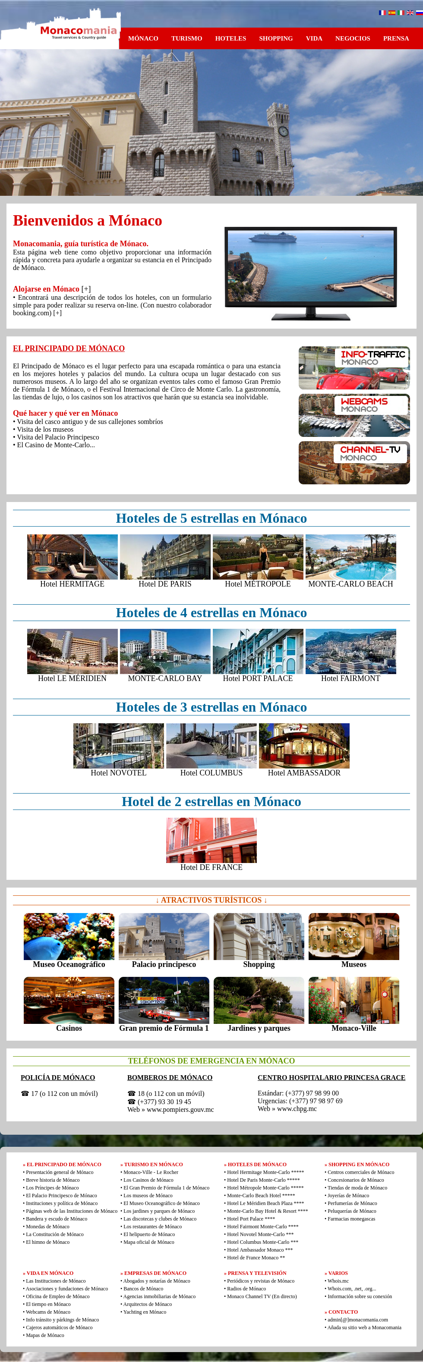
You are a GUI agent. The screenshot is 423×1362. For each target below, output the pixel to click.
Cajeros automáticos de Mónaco (59, 1327)
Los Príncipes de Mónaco (52, 1188)
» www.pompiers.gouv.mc (178, 1109)
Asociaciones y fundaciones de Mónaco (67, 1289)
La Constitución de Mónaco (55, 1234)
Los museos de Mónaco (148, 1196)
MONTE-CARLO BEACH (350, 584)
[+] (86, 289)
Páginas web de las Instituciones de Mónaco (71, 1211)
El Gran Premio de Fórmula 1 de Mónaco (166, 1188)
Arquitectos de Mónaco (147, 1304)
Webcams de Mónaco (48, 1312)
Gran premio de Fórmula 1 (164, 1028)
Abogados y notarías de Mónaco (156, 1281)
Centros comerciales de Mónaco (361, 1172)
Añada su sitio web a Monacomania (363, 1327)
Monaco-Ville (353, 1028)
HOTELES (230, 38)
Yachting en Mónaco (144, 1312)
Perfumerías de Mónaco (352, 1203)
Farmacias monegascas (351, 1219)
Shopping (259, 964)
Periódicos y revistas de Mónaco (260, 1281)
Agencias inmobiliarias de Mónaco (159, 1296)
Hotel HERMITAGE (72, 584)
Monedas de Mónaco (47, 1227)
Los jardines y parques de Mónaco (159, 1211)
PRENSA (396, 38)
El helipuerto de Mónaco (149, 1234)
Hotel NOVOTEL (118, 773)
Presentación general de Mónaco (59, 1172)
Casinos (69, 1028)
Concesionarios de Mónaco (356, 1180)
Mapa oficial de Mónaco (148, 1242)
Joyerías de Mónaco (348, 1196)
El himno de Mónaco (47, 1242)
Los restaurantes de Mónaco (152, 1227)
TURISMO (186, 38)
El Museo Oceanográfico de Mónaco (161, 1203)
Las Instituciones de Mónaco (55, 1281)
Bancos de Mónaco (143, 1289)
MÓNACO (143, 38)
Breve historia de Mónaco (52, 1180)
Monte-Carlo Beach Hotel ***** (261, 1196)
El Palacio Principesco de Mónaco (61, 1196)
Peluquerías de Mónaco (352, 1211)
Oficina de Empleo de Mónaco (57, 1296)
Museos (353, 964)
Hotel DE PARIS (165, 584)
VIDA (314, 38)
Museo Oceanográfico (69, 964)
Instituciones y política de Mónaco (62, 1203)
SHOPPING (276, 38)
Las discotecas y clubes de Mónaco (159, 1219)
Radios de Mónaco (246, 1289)
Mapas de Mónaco (45, 1335)
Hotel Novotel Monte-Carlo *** (260, 1234)
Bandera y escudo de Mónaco (56, 1219)
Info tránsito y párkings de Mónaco (62, 1320)
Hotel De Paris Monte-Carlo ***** (263, 1180)
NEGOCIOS (352, 38)
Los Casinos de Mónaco (148, 1180)
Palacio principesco (164, 964)
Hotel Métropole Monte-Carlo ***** (265, 1188)
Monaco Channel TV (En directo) (262, 1296)
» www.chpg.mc (294, 1108)
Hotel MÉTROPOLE (258, 584)
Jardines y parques (258, 1028)
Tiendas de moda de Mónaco (357, 1188)
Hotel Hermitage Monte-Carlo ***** (265, 1172)
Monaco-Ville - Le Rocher (150, 1172)
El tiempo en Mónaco (48, 1304)
